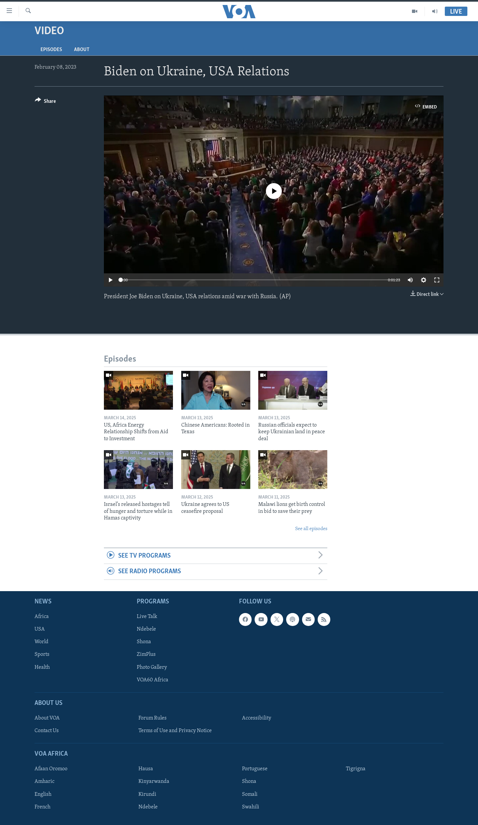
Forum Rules (152, 718)
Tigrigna (355, 769)
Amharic (44, 781)
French (42, 806)
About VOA (47, 718)
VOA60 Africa (152, 679)
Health (42, 667)
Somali (250, 794)
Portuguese (255, 769)
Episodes (51, 49)
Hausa (145, 769)
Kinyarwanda (153, 781)
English (43, 794)
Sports (42, 654)
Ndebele (146, 629)
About (81, 49)
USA (40, 629)
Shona (144, 642)
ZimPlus (146, 654)
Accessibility (256, 718)
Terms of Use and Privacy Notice (175, 730)
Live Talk (147, 616)
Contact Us (47, 730)
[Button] (45, 102)
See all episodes (311, 528)
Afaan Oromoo (51, 769)
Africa (42, 616)
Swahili (250, 806)
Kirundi (147, 794)
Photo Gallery (152, 667)
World (41, 642)
